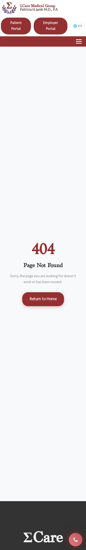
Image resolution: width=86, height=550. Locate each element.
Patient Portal (16, 26)
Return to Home (43, 299)
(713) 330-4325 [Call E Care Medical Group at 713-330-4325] (75, 539)
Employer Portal (50, 26)
